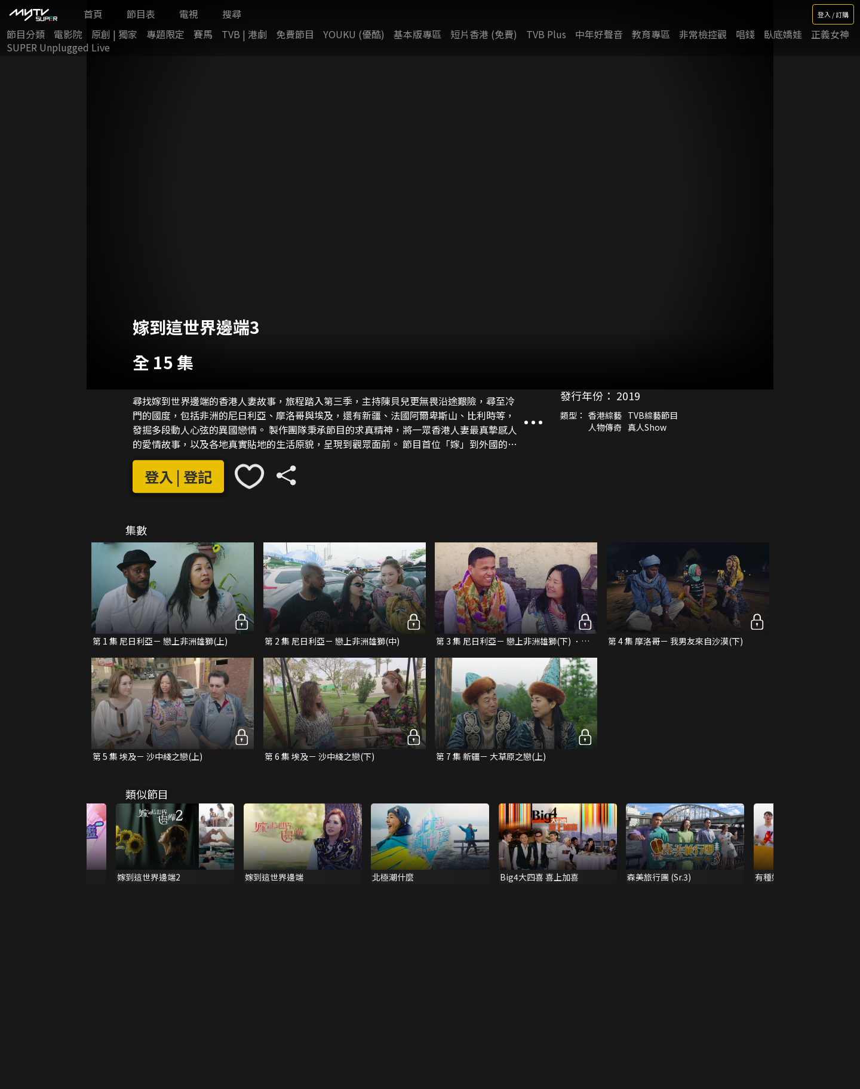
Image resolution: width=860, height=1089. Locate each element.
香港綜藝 (605, 415)
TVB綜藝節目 (653, 415)
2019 (628, 395)
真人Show (647, 427)
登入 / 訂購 (833, 14)
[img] (33, 14)
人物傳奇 (605, 427)
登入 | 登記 (178, 476)
